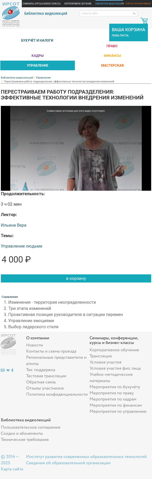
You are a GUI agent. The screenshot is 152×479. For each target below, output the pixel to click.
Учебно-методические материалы (111, 377)
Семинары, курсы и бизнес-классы (41, 3)
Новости (34, 345)
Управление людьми (21, 246)
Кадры (38, 56)
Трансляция (101, 356)
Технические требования (25, 439)
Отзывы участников (45, 388)
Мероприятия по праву (112, 393)
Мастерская (112, 65)
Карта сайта (12, 469)
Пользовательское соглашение (30, 427)
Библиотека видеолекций (109, 3)
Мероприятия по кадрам (113, 399)
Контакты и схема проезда (51, 351)
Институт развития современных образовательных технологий (86, 456)
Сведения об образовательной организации (68, 463)
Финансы (112, 56)
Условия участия (105, 362)
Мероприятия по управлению (118, 411)
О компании (37, 338)
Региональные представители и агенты (56, 360)
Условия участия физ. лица (115, 368)
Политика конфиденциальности (57, 394)
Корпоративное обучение (78, 3)
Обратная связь (41, 382)
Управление (37, 65)
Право (112, 46)
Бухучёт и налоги (37, 40)
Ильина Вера (13, 225)
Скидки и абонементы (22, 433)
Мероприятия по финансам (116, 405)
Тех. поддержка (40, 370)
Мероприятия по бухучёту (115, 387)
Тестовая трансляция (46, 376)
